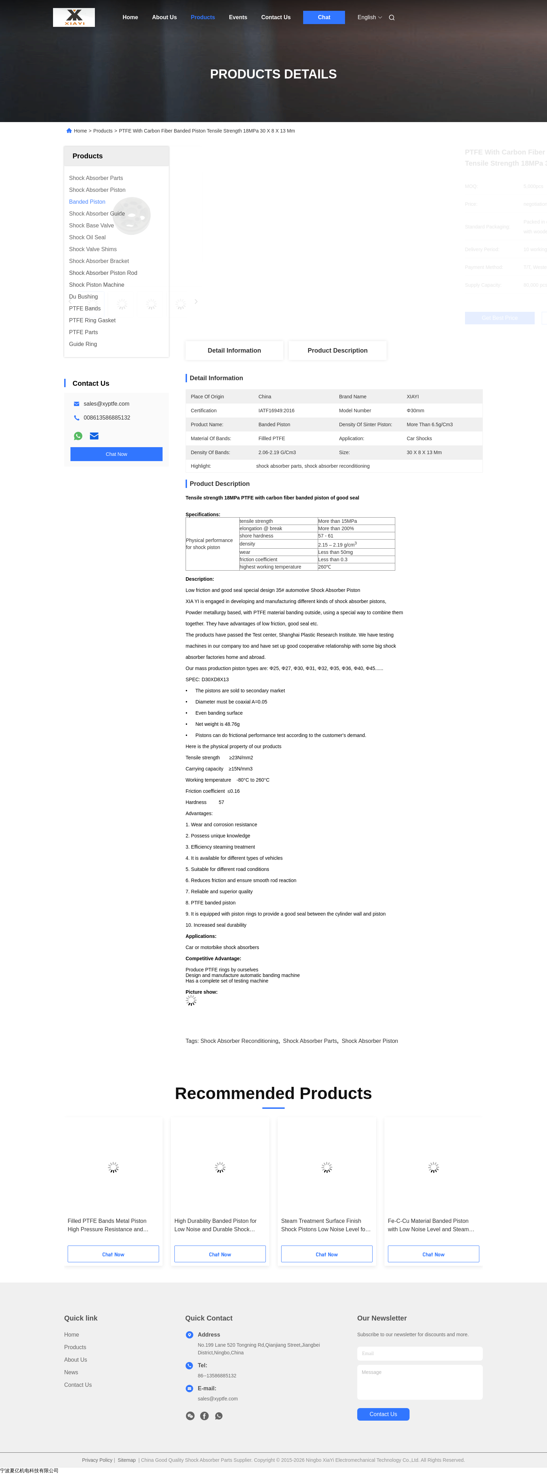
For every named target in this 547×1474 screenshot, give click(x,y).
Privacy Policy (97, 1460)
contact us (383, 1414)
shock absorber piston (370, 1041)
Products (203, 17)
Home (130, 17)
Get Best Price (376, 318)
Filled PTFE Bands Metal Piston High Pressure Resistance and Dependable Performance (107, 1226)
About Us (164, 17)
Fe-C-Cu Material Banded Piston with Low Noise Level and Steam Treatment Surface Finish (428, 1226)
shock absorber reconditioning (239, 1041)
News (71, 1372)
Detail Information (234, 350)
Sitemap (127, 1460)
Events (238, 17)
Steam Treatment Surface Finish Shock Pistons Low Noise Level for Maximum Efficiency (324, 1226)
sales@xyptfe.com (106, 404)
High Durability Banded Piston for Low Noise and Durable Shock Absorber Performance (215, 1226)
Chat (324, 17)
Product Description (338, 350)
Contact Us (276, 17)
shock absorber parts (310, 1041)
